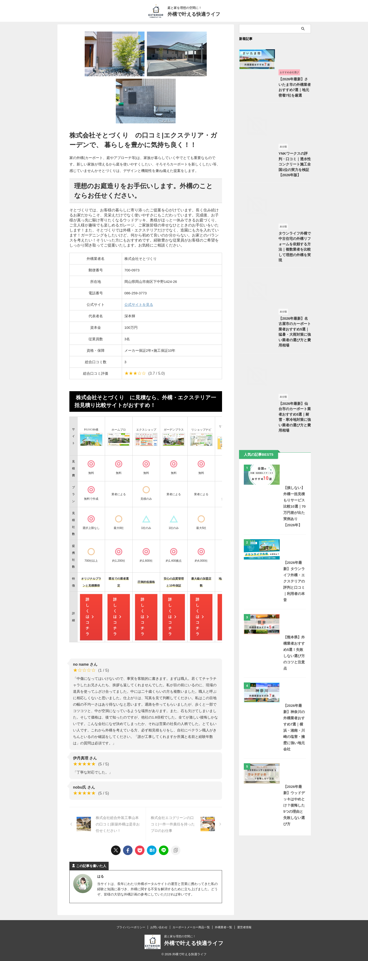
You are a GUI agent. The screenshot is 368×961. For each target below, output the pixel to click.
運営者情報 (244, 927)
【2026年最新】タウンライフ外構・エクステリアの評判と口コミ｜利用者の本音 (275, 661)
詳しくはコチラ (90, 616)
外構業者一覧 (223, 927)
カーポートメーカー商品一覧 (191, 927)
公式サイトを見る (138, 304)
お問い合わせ (158, 927)
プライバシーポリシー (131, 927)
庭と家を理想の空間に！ (180, 936)
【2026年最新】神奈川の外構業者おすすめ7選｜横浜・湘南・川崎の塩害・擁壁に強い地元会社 (275, 784)
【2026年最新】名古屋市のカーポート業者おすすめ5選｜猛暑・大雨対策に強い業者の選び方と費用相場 (274, 408)
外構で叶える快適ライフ (193, 14)
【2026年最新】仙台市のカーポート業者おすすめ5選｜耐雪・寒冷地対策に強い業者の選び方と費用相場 (274, 513)
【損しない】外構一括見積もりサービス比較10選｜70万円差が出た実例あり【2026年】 (275, 597)
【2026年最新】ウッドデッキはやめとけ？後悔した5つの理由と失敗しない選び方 (275, 849)
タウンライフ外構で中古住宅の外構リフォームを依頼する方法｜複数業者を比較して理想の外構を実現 (274, 304)
